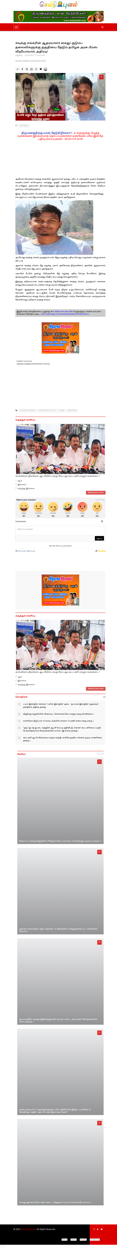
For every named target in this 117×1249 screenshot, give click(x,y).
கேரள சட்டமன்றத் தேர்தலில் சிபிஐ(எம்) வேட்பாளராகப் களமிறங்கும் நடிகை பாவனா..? (60, 841)
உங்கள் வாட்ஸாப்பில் (63, 312)
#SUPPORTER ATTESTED (47, 410)
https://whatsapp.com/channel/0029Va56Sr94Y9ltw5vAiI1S (65, 314)
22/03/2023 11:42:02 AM (35, 55)
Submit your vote (95, 493)
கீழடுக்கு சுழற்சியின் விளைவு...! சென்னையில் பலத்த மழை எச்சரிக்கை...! (58, 714)
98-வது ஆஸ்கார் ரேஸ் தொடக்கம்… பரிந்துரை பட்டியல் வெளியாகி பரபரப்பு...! (55, 1203)
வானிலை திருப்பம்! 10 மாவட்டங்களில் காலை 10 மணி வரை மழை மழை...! (58, 721)
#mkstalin (72, 410)
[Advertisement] (60, 158)
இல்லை (22, 485)
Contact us (95, 1239)
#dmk (62, 410)
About (64, 1239)
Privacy (83, 1239)
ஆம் (20, 481)
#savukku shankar (27, 410)
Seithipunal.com (28, 1229)
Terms (74, 1239)
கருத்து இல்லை (26, 489)
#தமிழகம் (24, 126)
